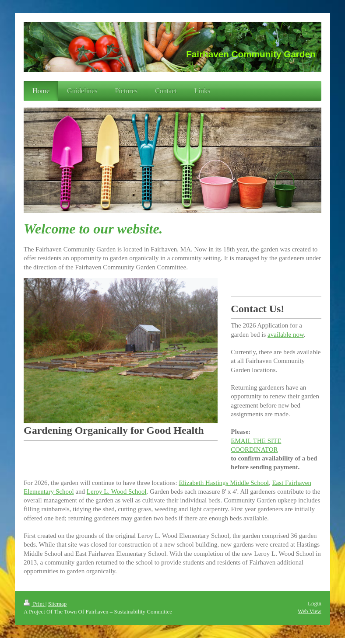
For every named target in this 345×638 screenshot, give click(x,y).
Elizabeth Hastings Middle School (224, 482)
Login (314, 603)
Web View (309, 611)
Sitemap (57, 603)
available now (286, 334)
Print (35, 603)
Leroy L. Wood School (117, 491)
